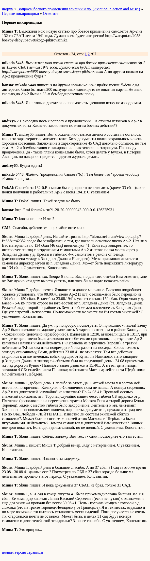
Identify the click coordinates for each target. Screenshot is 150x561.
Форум (7, 9)
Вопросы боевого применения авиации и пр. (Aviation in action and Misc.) (78, 9)
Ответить (50, 13)
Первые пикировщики (20, 13)
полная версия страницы (22, 552)
